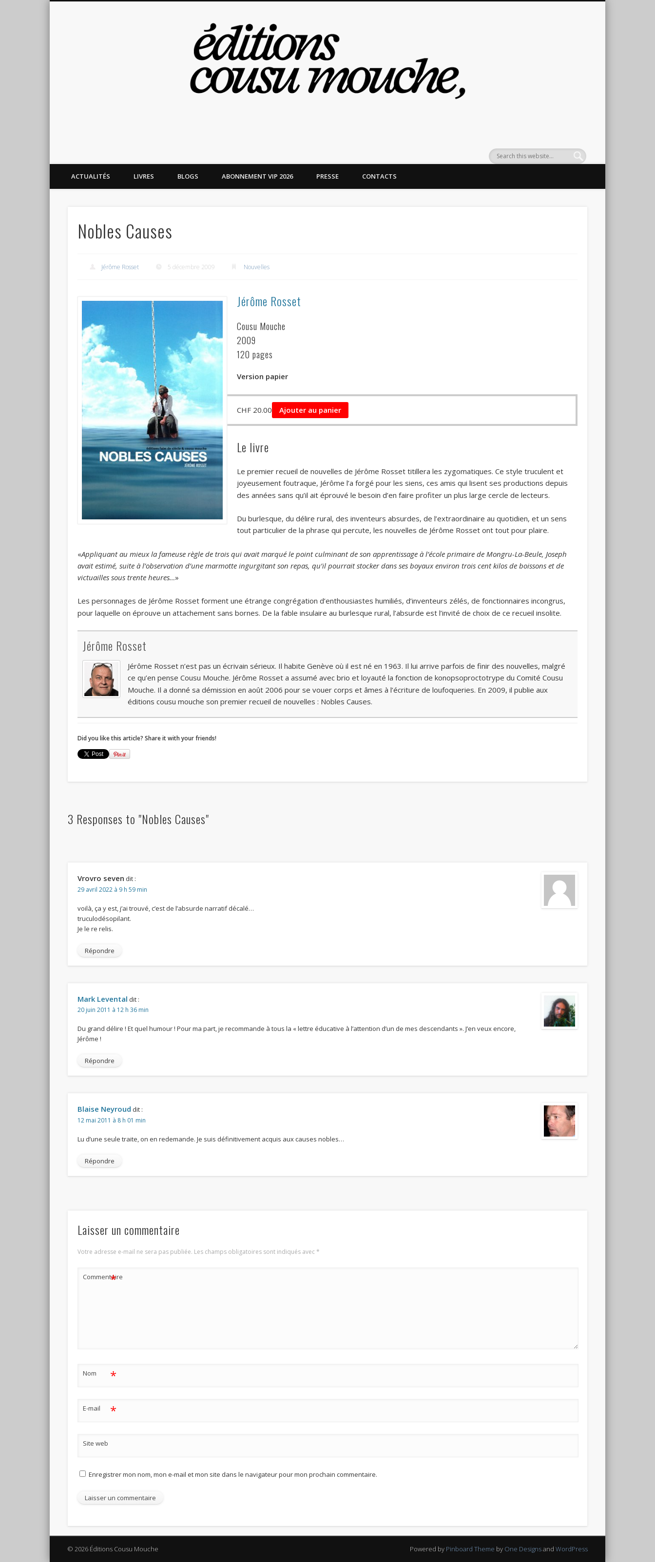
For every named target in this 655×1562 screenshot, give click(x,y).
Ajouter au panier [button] (310, 410)
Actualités (90, 176)
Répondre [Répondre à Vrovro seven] (100, 950)
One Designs (522, 1548)
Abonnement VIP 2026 (257, 176)
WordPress (572, 1548)
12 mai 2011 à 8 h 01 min (111, 1120)
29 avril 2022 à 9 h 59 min (112, 889)
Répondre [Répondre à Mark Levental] (100, 1060)
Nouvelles (257, 267)
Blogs (187, 176)
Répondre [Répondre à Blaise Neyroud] (100, 1161)
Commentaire (100, 1277)
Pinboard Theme (470, 1548)
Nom (99, 1373)
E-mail (99, 1408)
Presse (327, 176)
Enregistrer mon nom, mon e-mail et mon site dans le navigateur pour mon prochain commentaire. (233, 1474)
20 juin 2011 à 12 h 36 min (113, 1010)
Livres (144, 176)
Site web (95, 1443)
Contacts (379, 176)
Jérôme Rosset (120, 267)
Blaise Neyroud (104, 1109)
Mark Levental (102, 999)
